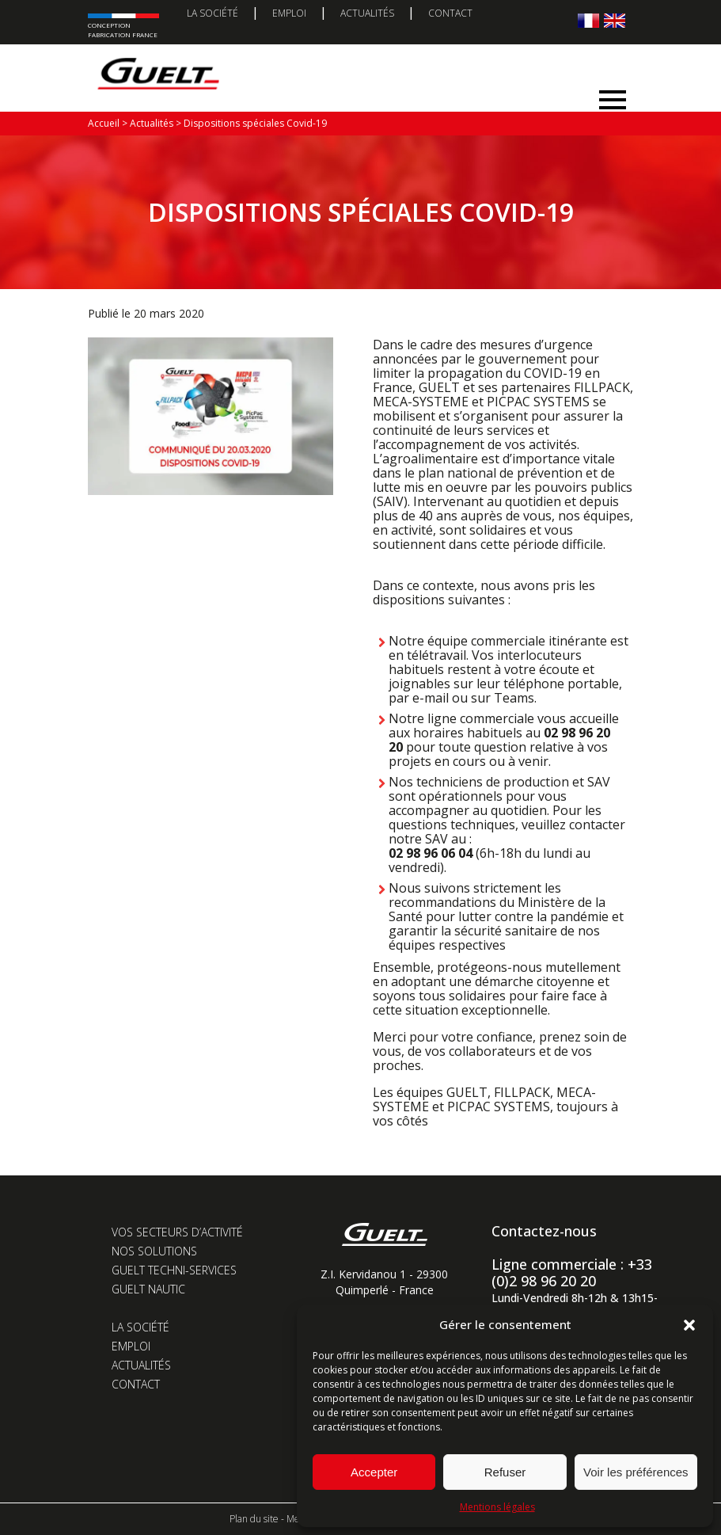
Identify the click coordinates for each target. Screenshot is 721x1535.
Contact (450, 13)
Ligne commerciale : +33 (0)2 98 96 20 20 (571, 1272)
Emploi (289, 13)
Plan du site (254, 1518)
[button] (689, 1325)
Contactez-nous (544, 1230)
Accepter (374, 1472)
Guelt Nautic (148, 1289)
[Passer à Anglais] (614, 20)
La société (212, 13)
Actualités (367, 13)
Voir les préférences (636, 1472)
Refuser (505, 1472)
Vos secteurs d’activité (177, 1232)
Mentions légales (497, 1507)
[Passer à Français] (588, 20)
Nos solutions (154, 1251)
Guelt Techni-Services (174, 1270)
